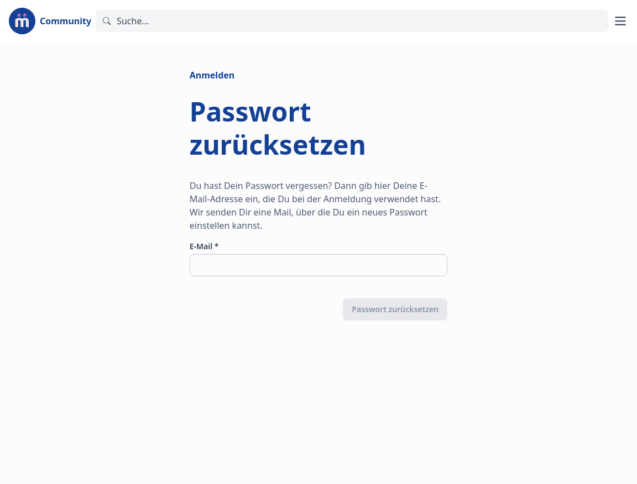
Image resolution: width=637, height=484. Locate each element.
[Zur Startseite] (50, 21)
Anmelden (212, 75)
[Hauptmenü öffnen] (620, 21)
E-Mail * (204, 246)
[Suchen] (352, 21)
